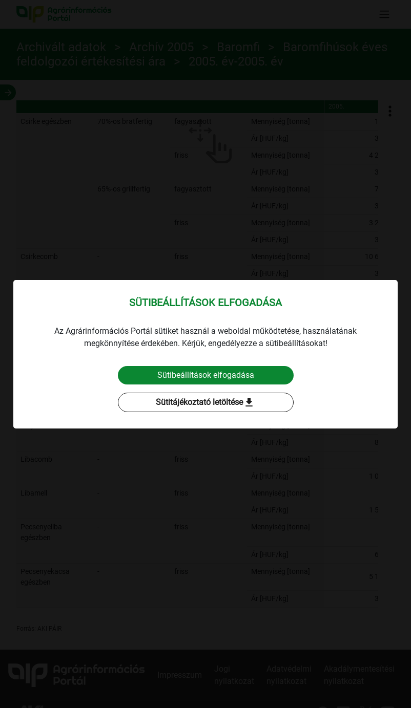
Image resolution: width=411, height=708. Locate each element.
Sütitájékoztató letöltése (205, 402)
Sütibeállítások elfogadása (205, 375)
